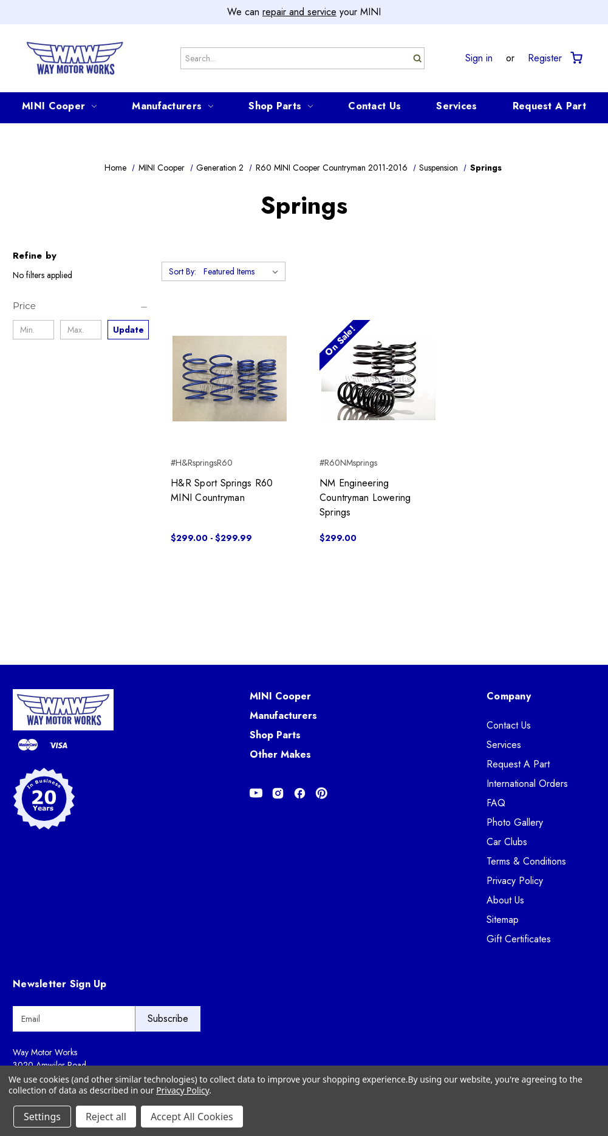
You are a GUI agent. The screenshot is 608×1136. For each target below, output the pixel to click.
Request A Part (549, 106)
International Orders (527, 784)
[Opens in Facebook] (299, 793)
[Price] (81, 306)
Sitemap (503, 920)
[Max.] (80, 329)
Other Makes (280, 754)
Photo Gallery (515, 822)
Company (509, 696)
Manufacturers (172, 106)
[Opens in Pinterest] (321, 793)
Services (456, 106)
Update (128, 330)
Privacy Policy (515, 881)
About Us (505, 900)
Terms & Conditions (526, 861)
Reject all (106, 1116)
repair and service (299, 12)
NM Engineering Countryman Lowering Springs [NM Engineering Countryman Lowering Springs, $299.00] (365, 497)
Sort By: (182, 271)
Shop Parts (280, 106)
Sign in (479, 58)
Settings (42, 1116)
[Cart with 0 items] (575, 58)
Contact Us (374, 106)
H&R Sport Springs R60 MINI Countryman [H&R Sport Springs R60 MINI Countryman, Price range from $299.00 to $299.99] (222, 490)
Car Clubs (507, 842)
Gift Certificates (519, 939)
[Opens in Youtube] (256, 793)
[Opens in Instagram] (278, 793)
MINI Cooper (59, 106)
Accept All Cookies (192, 1116)
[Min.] (33, 329)
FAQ (496, 803)
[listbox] (243, 271)
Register (545, 58)
